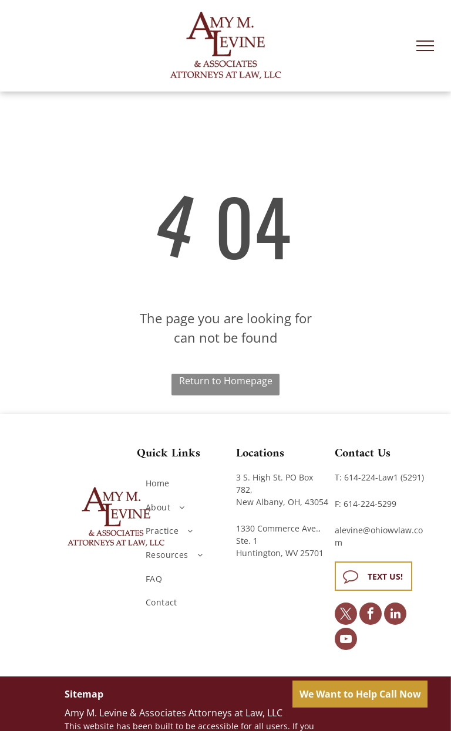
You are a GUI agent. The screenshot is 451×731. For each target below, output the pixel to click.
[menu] (425, 46)
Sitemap (84, 694)
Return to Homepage (225, 380)
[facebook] (370, 615)
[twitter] (346, 615)
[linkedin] (395, 615)
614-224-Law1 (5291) (384, 477)
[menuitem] (183, 483)
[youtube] (346, 640)
